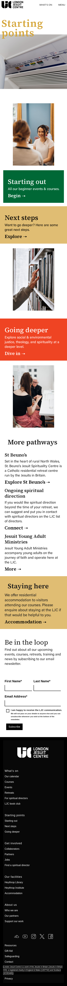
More (10, 569)
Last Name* (42, 681)
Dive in (12, 353)
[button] (61, 4)
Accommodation (23, 621)
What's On (45, 4)
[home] (1, 4)
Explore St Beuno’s (25, 482)
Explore (13, 236)
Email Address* (16, 696)
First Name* (13, 681)
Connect (14, 527)
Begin (14, 195)
